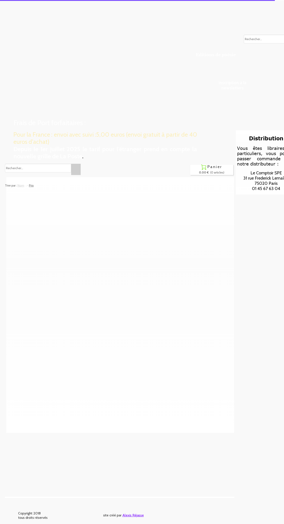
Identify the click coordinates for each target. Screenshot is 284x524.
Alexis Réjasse (133, 515)
